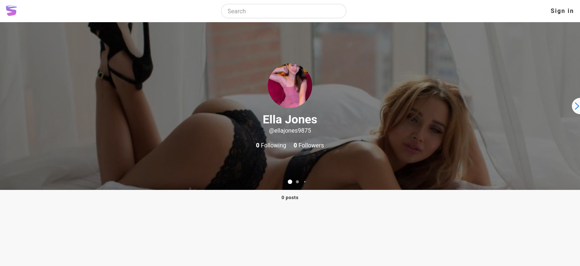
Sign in (562, 10)
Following (271, 145)
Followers (309, 145)
